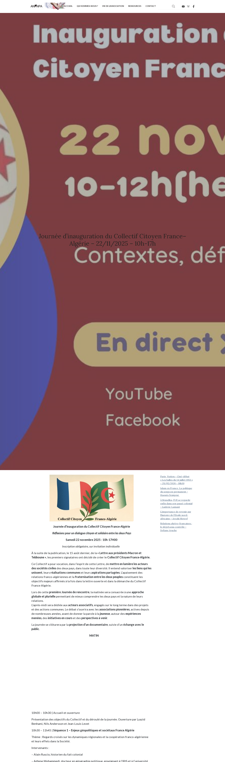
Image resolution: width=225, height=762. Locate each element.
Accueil (68, 6)
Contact (151, 6)
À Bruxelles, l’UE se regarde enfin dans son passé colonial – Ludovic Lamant (176, 503)
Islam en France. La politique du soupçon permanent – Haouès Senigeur (176, 492)
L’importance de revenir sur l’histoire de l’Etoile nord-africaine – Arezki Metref (175, 515)
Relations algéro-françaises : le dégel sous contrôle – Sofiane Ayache (176, 527)
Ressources (134, 6)
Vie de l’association (113, 6)
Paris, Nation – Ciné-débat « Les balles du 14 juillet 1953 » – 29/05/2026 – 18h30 (176, 480)
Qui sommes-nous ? (87, 6)
